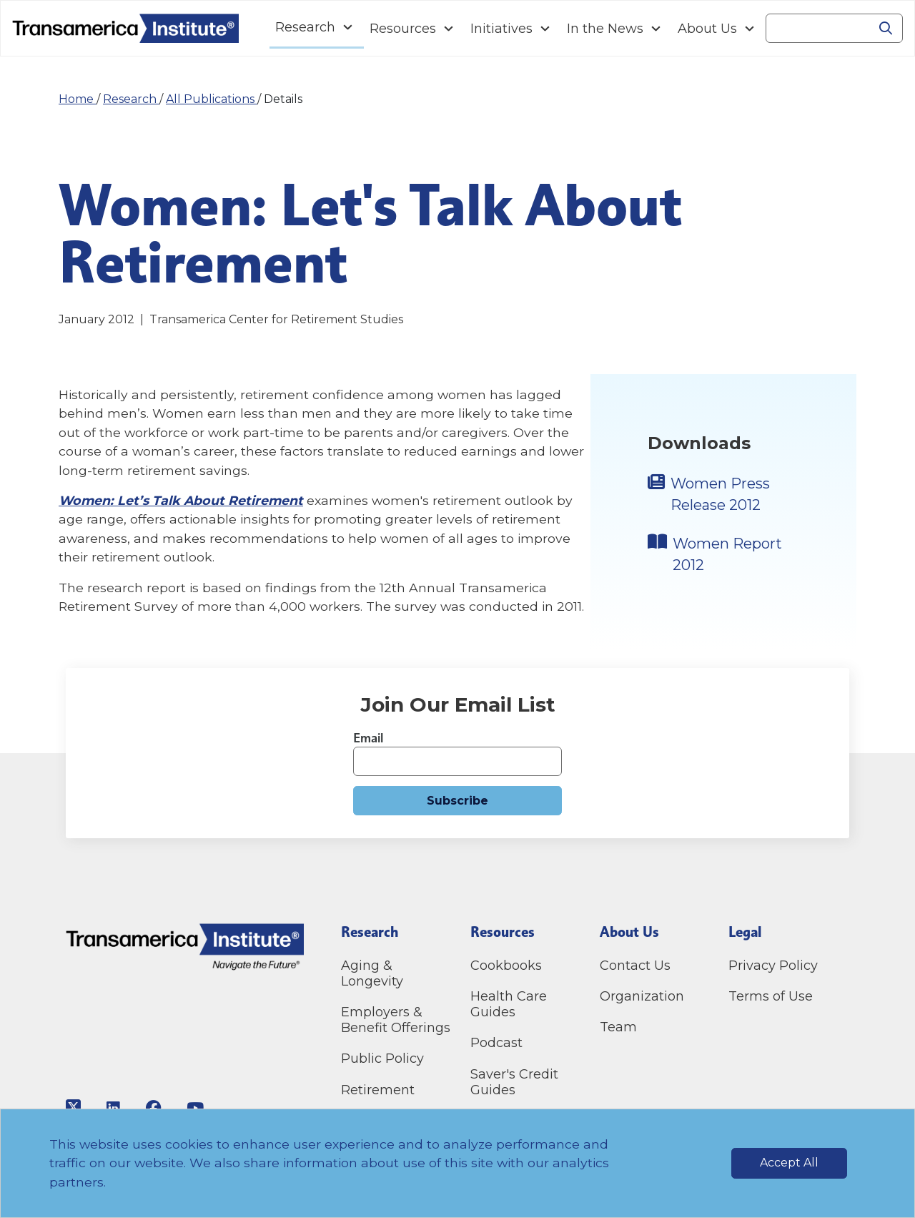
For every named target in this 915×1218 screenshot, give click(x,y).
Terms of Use (770, 996)
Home (78, 99)
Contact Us (637, 965)
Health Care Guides (508, 1004)
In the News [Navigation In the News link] (605, 28)
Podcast (496, 1043)
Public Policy (382, 1058)
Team (618, 1027)
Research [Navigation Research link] (305, 27)
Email (368, 737)
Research (131, 99)
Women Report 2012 (727, 554)
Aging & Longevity (372, 973)
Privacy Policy (773, 965)
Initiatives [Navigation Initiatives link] (501, 28)
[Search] (818, 28)
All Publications (211, 99)
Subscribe (457, 800)
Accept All (789, 1162)
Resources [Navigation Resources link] (403, 28)
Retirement (378, 1090)
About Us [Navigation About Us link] (707, 28)
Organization (642, 996)
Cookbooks (506, 965)
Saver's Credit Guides (514, 1082)
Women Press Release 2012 (720, 494)
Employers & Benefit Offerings (395, 1020)
